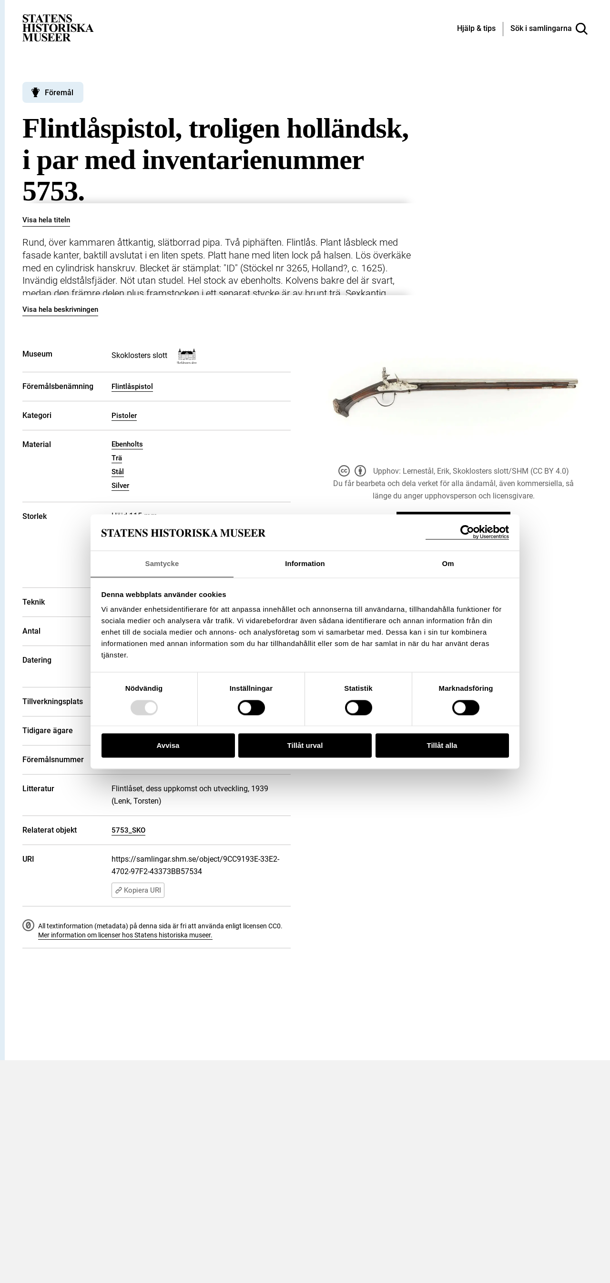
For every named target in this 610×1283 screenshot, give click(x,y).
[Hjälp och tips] (476, 29)
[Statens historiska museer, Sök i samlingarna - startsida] (58, 27)
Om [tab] (448, 563)
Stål (118, 471)
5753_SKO (128, 830)
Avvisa (168, 746)
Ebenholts (127, 444)
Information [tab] (305, 563)
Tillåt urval (305, 746)
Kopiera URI (138, 890)
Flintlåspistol (132, 386)
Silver (120, 485)
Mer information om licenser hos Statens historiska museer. (125, 935)
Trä (117, 458)
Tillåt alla (442, 746)
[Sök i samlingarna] (549, 29)
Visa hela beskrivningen (60, 309)
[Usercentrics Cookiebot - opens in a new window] (467, 532)
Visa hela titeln (46, 220)
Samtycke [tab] (162, 563)
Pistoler (124, 415)
